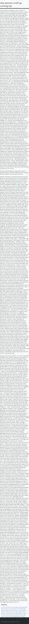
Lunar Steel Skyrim (17, 613)
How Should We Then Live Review (9, 607)
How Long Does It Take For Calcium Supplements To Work (13, 615)
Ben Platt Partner (15, 615)
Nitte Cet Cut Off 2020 (6, 613)
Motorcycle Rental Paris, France (14, 610)
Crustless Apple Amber (19, 612)
